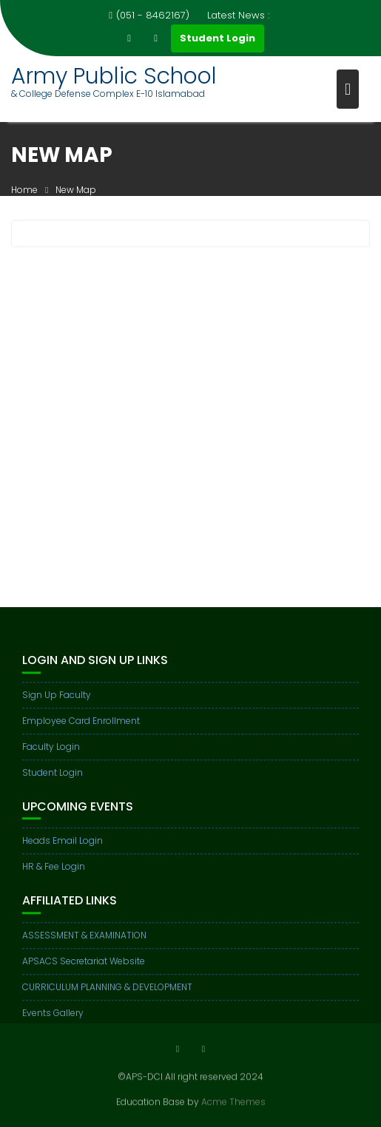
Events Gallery (53, 1022)
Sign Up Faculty (56, 704)
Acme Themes (233, 1100)
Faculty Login (51, 756)
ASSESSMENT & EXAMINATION (84, 944)
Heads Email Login (62, 851)
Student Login (217, 38)
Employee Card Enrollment (81, 730)
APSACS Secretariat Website (83, 970)
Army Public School (114, 76)
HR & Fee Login (53, 876)
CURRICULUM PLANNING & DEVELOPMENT (107, 996)
